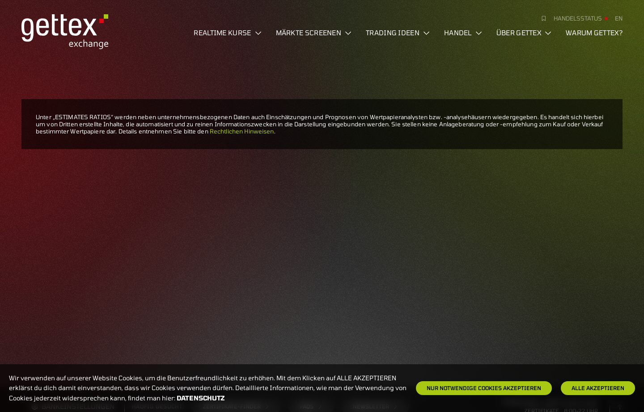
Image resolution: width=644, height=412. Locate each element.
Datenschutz (201, 398)
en (619, 18)
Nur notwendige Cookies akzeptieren (484, 388)
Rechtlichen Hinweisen (242, 131)
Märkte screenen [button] (314, 33)
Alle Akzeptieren (598, 388)
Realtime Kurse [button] (227, 33)
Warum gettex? (594, 33)
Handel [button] (463, 33)
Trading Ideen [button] (398, 33)
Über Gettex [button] (523, 33)
